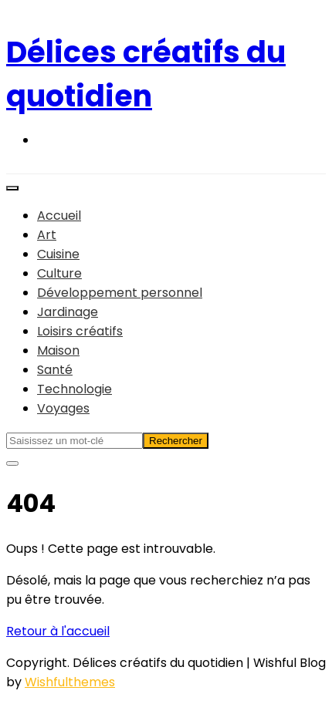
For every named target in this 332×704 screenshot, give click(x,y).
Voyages (63, 408)
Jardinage (67, 312)
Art (46, 235)
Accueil (59, 215)
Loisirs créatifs (80, 331)
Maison (58, 350)
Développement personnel (119, 292)
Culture (59, 273)
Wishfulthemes (70, 682)
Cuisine (58, 254)
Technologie (74, 389)
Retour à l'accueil (58, 631)
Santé (55, 370)
